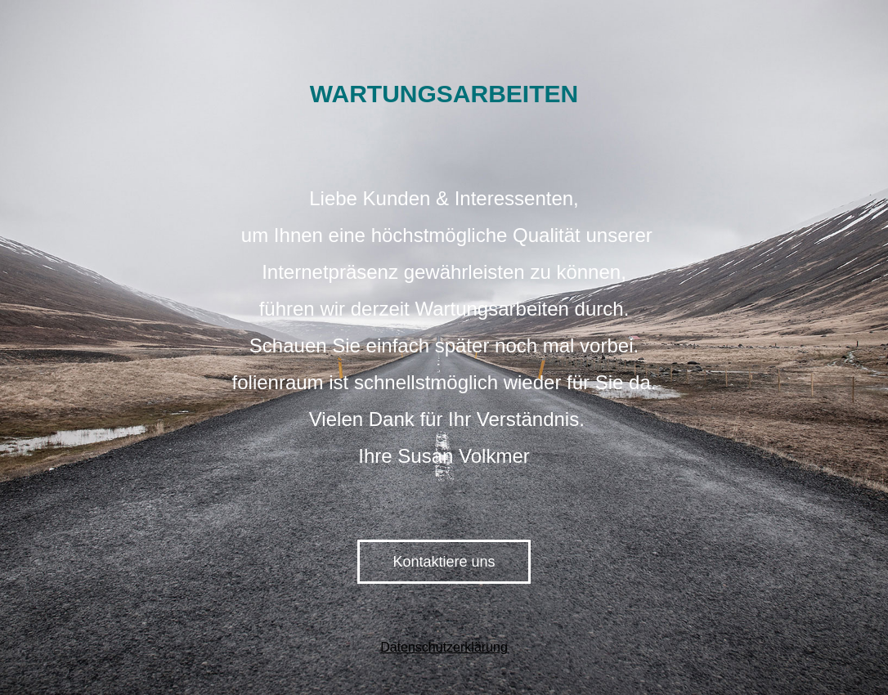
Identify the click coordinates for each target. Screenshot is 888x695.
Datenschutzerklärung (444, 647)
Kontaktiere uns (443, 562)
